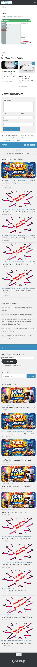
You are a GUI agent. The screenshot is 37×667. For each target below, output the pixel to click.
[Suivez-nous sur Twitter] (28, 145)
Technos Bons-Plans (8, 180)
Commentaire (7, 100)
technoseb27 (8, 17)
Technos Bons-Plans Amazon (25, 180)
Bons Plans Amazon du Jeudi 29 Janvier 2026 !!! (18, 212)
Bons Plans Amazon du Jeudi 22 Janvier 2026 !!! (18, 238)
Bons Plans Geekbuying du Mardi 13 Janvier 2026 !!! (17, 617)
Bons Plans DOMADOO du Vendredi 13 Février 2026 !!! (18, 408)
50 (16, 63)
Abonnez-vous (9, 361)
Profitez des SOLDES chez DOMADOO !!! (13, 512)
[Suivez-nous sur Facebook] (25, 145)
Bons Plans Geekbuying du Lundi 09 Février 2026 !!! (17, 460)
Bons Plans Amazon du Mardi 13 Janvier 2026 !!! (18, 264)
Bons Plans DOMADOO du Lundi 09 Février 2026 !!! (17, 486)
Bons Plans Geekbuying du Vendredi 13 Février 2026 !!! (18, 434)
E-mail (21, 114)
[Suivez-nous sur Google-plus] (34, 145)
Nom (5, 114)
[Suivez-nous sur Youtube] (31, 145)
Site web (6, 121)
